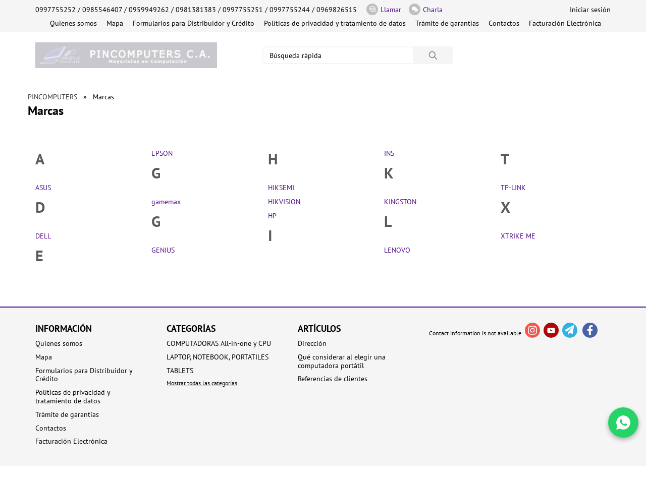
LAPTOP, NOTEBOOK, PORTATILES (217, 357)
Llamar (383, 9)
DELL (43, 235)
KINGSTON (400, 201)
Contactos (504, 23)
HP (272, 215)
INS (389, 153)
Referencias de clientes (332, 379)
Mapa (114, 23)
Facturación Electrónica (565, 23)
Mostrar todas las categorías (202, 383)
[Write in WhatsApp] (623, 422)
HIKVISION (284, 201)
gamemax (166, 201)
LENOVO (397, 250)
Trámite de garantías (447, 23)
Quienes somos (73, 23)
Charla (426, 9)
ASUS (43, 187)
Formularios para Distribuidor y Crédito (193, 23)
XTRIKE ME (518, 235)
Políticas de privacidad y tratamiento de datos (335, 23)
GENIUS (163, 250)
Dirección (312, 343)
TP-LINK (513, 187)
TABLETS (180, 371)
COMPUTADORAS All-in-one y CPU (219, 343)
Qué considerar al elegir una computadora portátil (342, 361)
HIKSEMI (281, 187)
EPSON (162, 153)
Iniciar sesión (590, 9)
